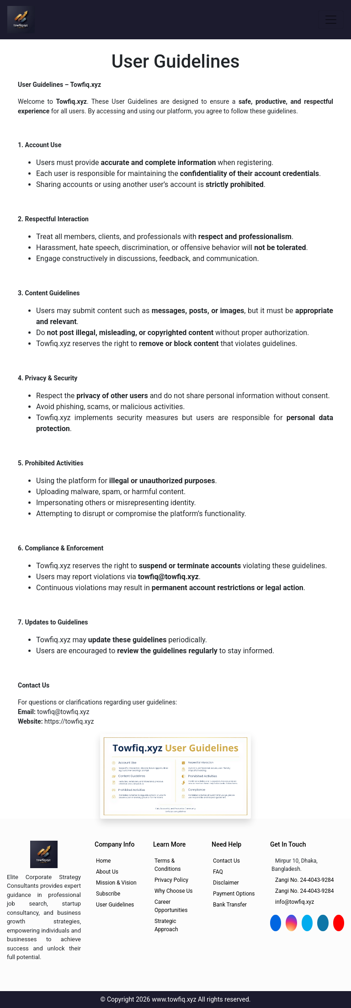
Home (103, 861)
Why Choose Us (173, 891)
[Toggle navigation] (331, 20)
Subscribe (108, 894)
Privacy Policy (171, 880)
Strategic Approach (166, 925)
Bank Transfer (230, 904)
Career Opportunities (170, 906)
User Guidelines (115, 904)
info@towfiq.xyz (294, 902)
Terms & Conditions (167, 865)
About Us (107, 872)
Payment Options (234, 894)
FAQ (218, 872)
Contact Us (226, 861)
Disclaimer (226, 883)
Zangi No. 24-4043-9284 (304, 880)
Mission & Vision (116, 883)
